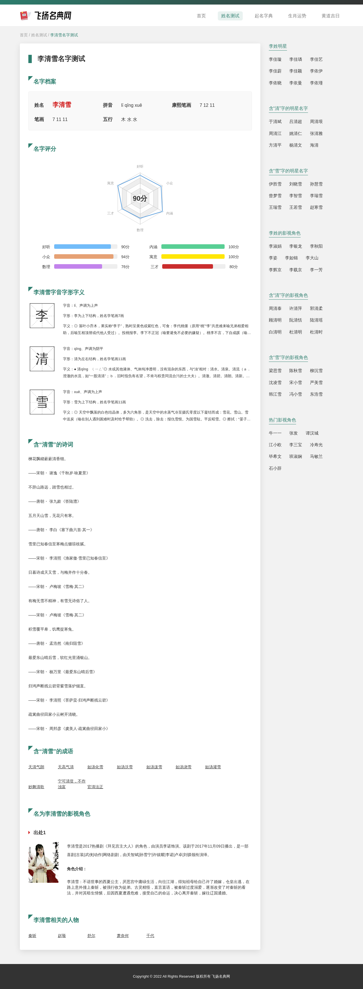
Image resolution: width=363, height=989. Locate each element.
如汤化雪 (95, 767)
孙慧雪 (316, 183)
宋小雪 (295, 382)
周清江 (275, 133)
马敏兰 (316, 456)
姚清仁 (295, 133)
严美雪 (316, 382)
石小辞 (275, 468)
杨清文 (295, 145)
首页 (201, 15)
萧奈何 (123, 935)
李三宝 (295, 444)
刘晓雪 (295, 183)
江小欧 (275, 444)
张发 (293, 433)
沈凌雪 (275, 382)
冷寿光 (316, 444)
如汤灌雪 (213, 767)
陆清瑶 (316, 320)
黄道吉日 (331, 15)
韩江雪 (275, 394)
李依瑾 (316, 82)
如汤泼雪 (154, 767)
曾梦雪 (275, 195)
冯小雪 (295, 394)
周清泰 (275, 308)
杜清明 (295, 331)
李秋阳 (316, 246)
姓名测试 (230, 15)
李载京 (295, 269)
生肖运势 (297, 15)
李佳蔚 (275, 70)
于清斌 (275, 121)
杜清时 (316, 331)
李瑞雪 (316, 195)
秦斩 (32, 935)
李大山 (312, 257)
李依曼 (295, 82)
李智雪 (295, 195)
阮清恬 (295, 320)
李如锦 (291, 257)
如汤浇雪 (183, 767)
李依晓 (275, 82)
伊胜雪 (275, 183)
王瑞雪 (275, 207)
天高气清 (66, 767)
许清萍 (295, 308)
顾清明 (275, 320)
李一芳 (316, 269)
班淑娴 (295, 456)
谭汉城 (312, 433)
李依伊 (316, 70)
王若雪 (295, 207)
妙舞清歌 (36, 786)
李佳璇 (275, 59)
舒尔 (91, 935)
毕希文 (275, 456)
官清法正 (95, 786)
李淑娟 (275, 246)
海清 (314, 145)
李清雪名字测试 (64, 35)
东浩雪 (316, 394)
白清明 (275, 331)
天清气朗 (36, 767)
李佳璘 (295, 59)
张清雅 (316, 133)
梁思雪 (275, 370)
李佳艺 (316, 59)
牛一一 (275, 433)
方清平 (275, 145)
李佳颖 (295, 70)
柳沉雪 (316, 370)
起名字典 (264, 15)
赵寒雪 (316, 207)
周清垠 (316, 121)
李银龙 (295, 246)
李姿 (273, 257)
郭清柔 (316, 308)
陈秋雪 (295, 370)
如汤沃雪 (125, 767)
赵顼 (62, 935)
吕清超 (295, 121)
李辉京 (275, 269)
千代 (150, 935)
